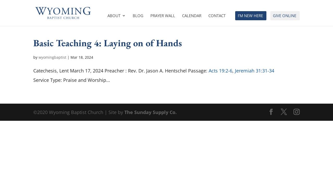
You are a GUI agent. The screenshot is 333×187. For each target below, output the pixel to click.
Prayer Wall (162, 16)
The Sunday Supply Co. (150, 112)
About (113, 16)
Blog (138, 16)
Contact (217, 16)
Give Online (284, 16)
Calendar (191, 16)
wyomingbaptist (52, 57)
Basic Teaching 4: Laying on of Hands (107, 43)
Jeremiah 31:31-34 (254, 71)
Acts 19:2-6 (220, 71)
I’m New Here (250, 16)
